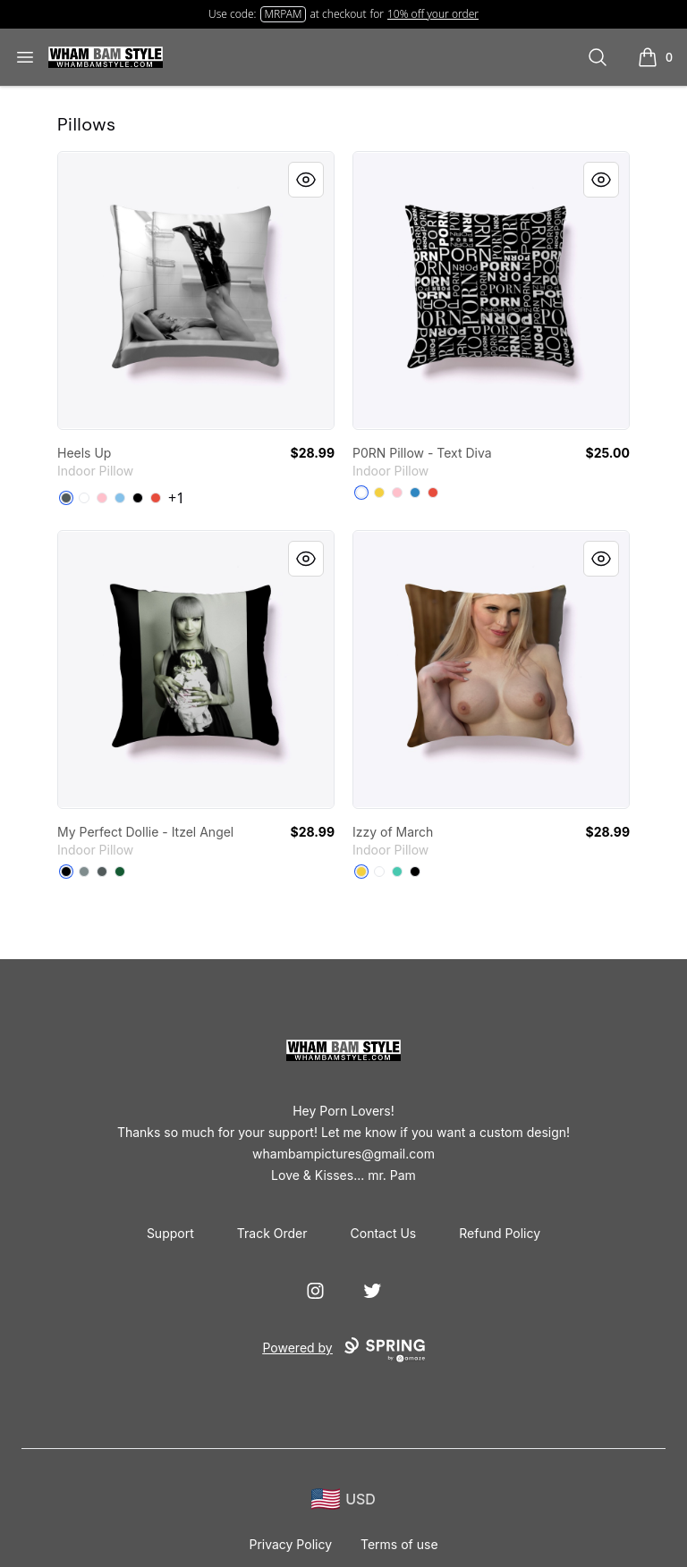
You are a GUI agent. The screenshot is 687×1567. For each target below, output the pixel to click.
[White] (84, 498)
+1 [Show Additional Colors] (176, 498)
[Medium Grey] (84, 871)
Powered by (343, 1349)
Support (170, 1233)
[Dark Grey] (66, 498)
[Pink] (102, 498)
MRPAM (283, 13)
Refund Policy (499, 1233)
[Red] (155, 498)
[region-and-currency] (343, 1499)
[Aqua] (397, 871)
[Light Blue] (119, 498)
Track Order (272, 1233)
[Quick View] (306, 180)
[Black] (137, 498)
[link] (196, 290)
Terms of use (399, 1544)
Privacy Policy (290, 1544)
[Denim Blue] (415, 492)
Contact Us (384, 1233)
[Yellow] (379, 492)
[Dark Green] (119, 871)
